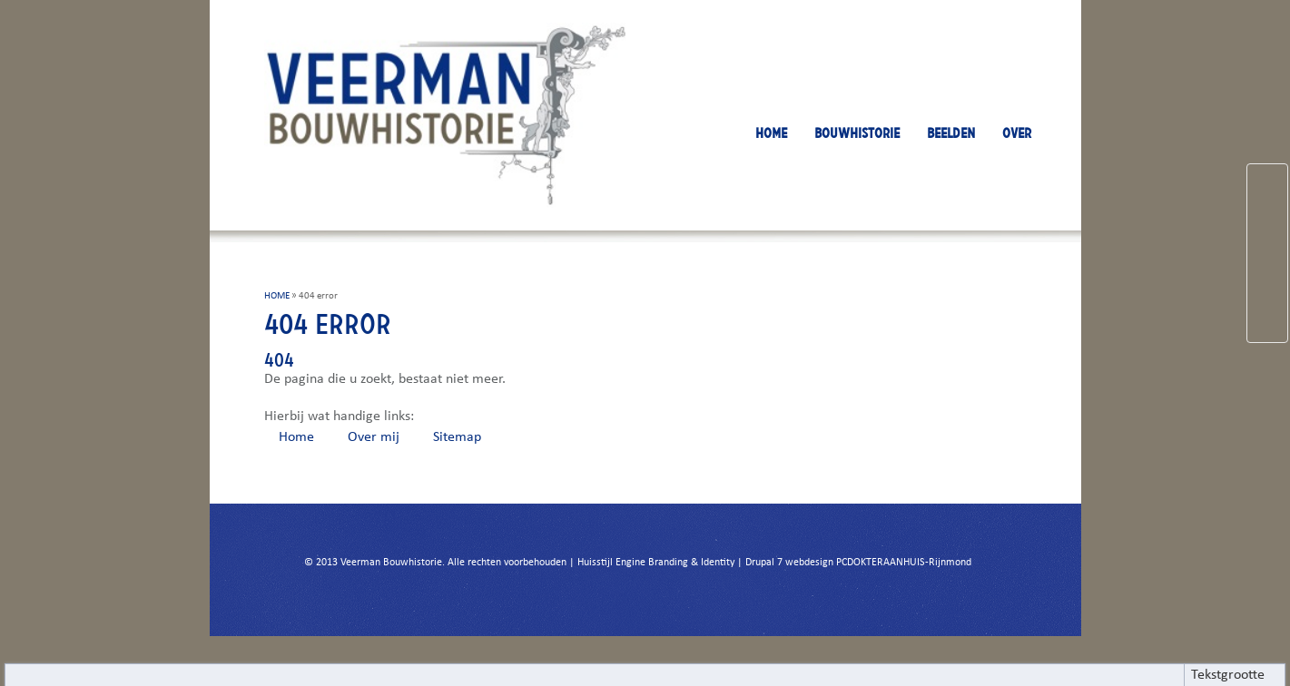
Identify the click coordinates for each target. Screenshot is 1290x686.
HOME (771, 133)
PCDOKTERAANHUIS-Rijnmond (903, 562)
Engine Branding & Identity (674, 562)
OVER (1016, 133)
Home (296, 437)
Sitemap (457, 437)
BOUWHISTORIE (857, 133)
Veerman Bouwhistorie (391, 562)
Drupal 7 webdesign (789, 562)
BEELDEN (951, 133)
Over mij (373, 437)
